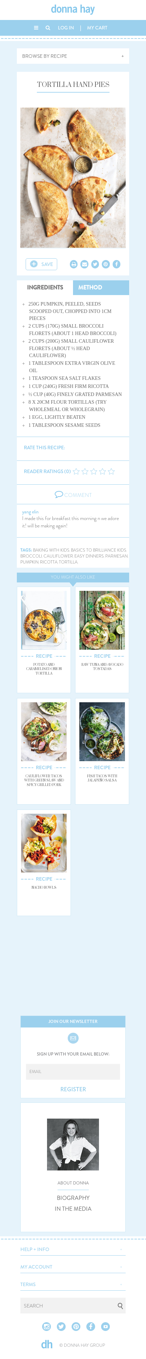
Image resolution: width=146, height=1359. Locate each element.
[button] (73, 1249)
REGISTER (73, 1089)
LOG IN (66, 27)
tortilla (68, 562)
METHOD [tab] (90, 288)
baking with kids (51, 550)
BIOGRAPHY (73, 1198)
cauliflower (58, 556)
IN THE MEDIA (73, 1209)
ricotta (49, 562)
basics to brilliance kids (98, 550)
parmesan (116, 556)
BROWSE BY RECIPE (44, 56)
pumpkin (29, 562)
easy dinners (89, 556)
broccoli (31, 556)
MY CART (97, 27)
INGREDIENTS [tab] (45, 288)
